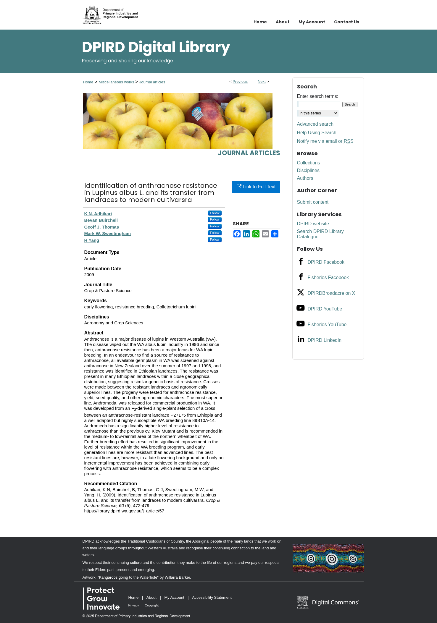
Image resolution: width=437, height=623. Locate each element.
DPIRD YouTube (325, 308)
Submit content (313, 202)
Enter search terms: (317, 96)
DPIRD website (313, 223)
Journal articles (152, 82)
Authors (305, 178)
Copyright (152, 605)
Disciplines (308, 170)
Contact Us (346, 22)
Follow (215, 213)
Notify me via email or (325, 141)
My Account (174, 597)
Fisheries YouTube (327, 324)
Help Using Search (316, 132)
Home (88, 82)
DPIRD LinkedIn (325, 340)
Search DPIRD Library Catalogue (320, 234)
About (151, 597)
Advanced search (315, 124)
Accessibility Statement (212, 597)
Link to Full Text (256, 186)
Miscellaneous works (117, 82)
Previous (240, 81)
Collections (308, 162)
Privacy (133, 605)
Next (262, 81)
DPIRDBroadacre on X (331, 293)
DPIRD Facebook (326, 262)
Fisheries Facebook (328, 277)
